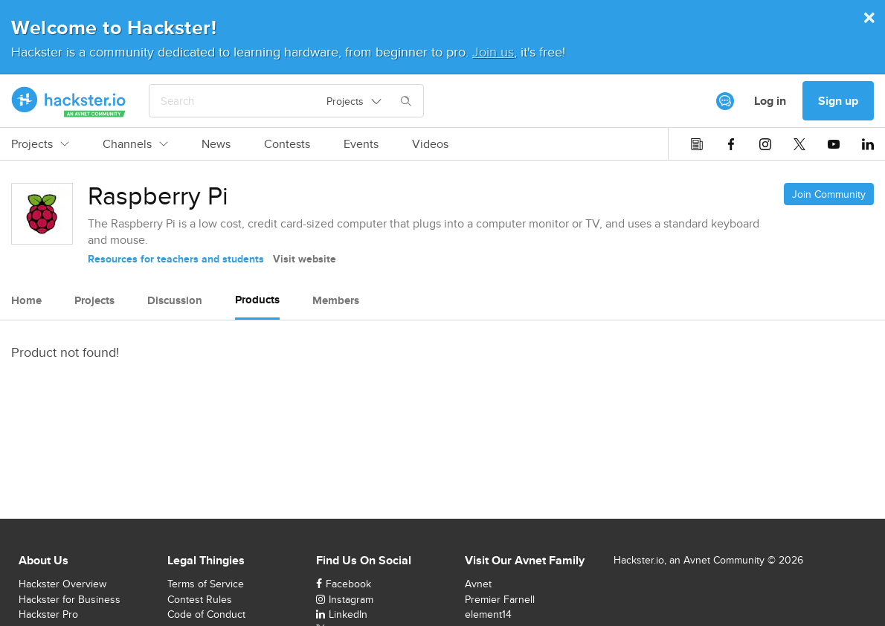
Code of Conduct (206, 614)
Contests (287, 144)
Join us (493, 51)
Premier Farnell (500, 599)
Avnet (478, 583)
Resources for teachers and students (176, 258)
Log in (770, 100)
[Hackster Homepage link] (68, 101)
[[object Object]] (725, 101)
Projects (40, 144)
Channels (135, 144)
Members (335, 300)
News (216, 144)
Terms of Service (205, 583)
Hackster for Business (69, 599)
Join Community (829, 194)
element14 (488, 614)
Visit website (304, 258)
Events (361, 144)
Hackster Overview (62, 583)
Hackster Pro (48, 614)
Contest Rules (199, 599)
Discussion (174, 300)
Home (26, 300)
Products (257, 299)
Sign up (838, 100)
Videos (430, 144)
